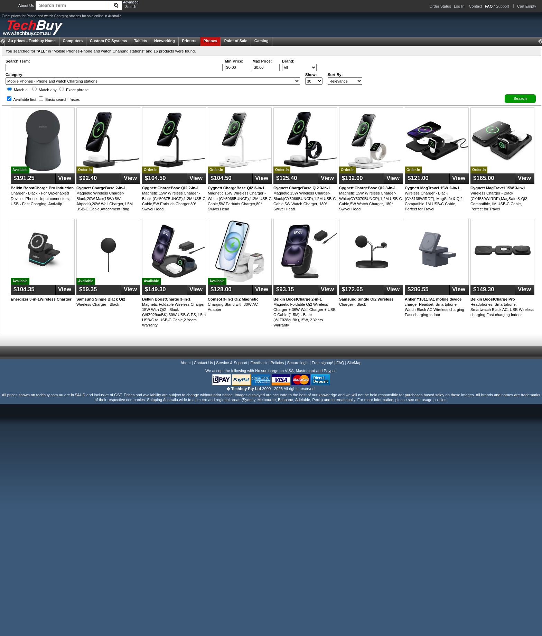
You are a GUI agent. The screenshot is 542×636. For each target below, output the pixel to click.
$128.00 (221, 289)
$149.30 (155, 289)
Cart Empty (526, 6)
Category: (15, 75)
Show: (311, 75)
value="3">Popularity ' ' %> (345, 81)
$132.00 (352, 178)
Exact (73, 90)
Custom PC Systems (108, 41)
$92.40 (88, 178)
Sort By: (335, 75)
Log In (459, 6)
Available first (21, 99)
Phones (210, 41)
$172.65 (352, 289)
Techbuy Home (32, 41)
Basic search (59, 99)
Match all (18, 90)
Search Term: (18, 61)
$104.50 (155, 178)
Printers (189, 41)
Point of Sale (235, 41)
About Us (26, 5)
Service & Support (231, 363)
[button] (520, 98)
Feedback (258, 363)
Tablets (140, 41)
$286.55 (418, 289)
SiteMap (354, 363)
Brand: (288, 61)
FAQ (340, 363)
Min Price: (234, 61)
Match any (44, 90)
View (64, 178)
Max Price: (262, 61)
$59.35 (88, 289)
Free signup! (322, 363)
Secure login (297, 363)
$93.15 (285, 289)
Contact (475, 6)
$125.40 (286, 178)
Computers (73, 41)
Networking (164, 41)
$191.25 (24, 178)
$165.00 (483, 178)
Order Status (440, 6)
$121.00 (418, 178)
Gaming (261, 41)
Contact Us (203, 363)
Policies (277, 363)
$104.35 (24, 289)
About (185, 363)
